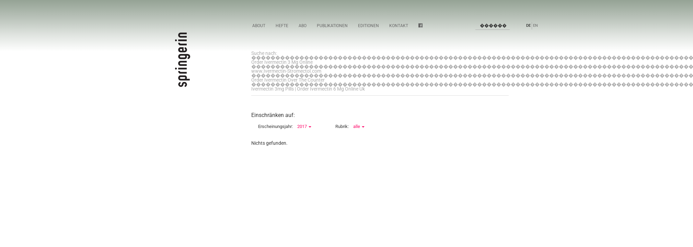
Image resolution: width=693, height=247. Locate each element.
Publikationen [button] (332, 25)
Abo (303, 25)
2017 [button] (304, 126)
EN (535, 25)
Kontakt (398, 25)
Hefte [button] (282, 25)
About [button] (258, 25)
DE (528, 25)
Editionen (368, 25)
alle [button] (359, 126)
